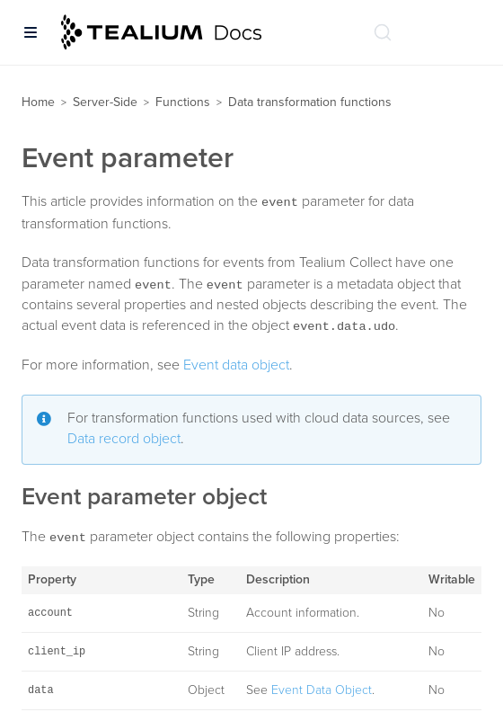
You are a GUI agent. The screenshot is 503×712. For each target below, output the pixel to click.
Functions (182, 102)
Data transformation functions (310, 102)
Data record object (124, 439)
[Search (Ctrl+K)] (382, 32)
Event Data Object (321, 690)
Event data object (236, 365)
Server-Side (105, 102)
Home (38, 102)
